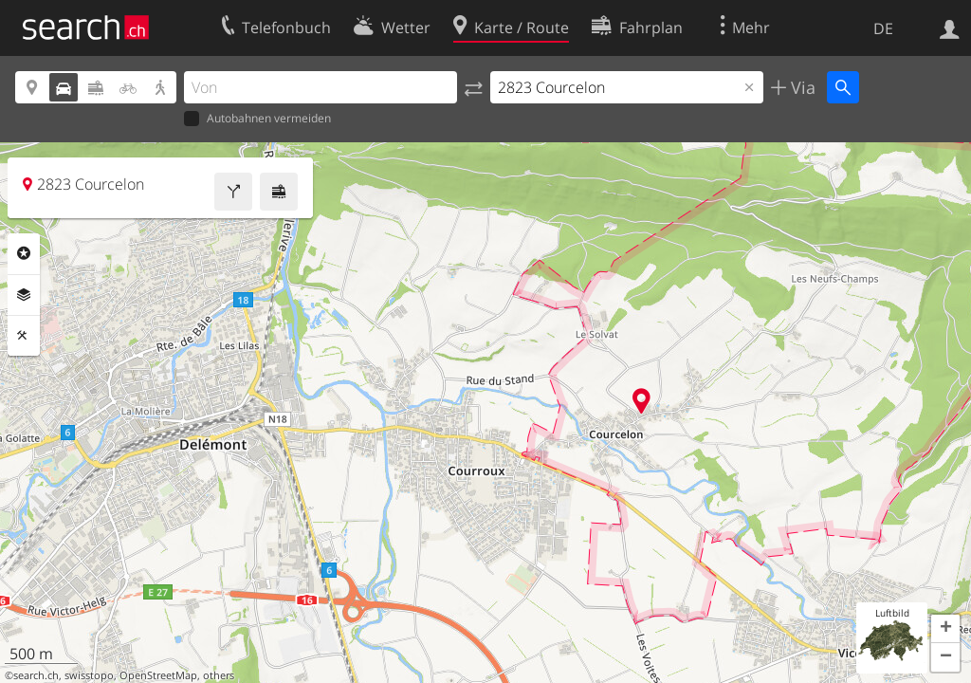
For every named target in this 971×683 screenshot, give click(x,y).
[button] (945, 629)
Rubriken (24, 253)
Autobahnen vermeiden (257, 119)
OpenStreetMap (158, 675)
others (218, 675)
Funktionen (24, 336)
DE (883, 28)
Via (800, 87)
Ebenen (24, 295)
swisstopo (89, 675)
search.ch (36, 675)
